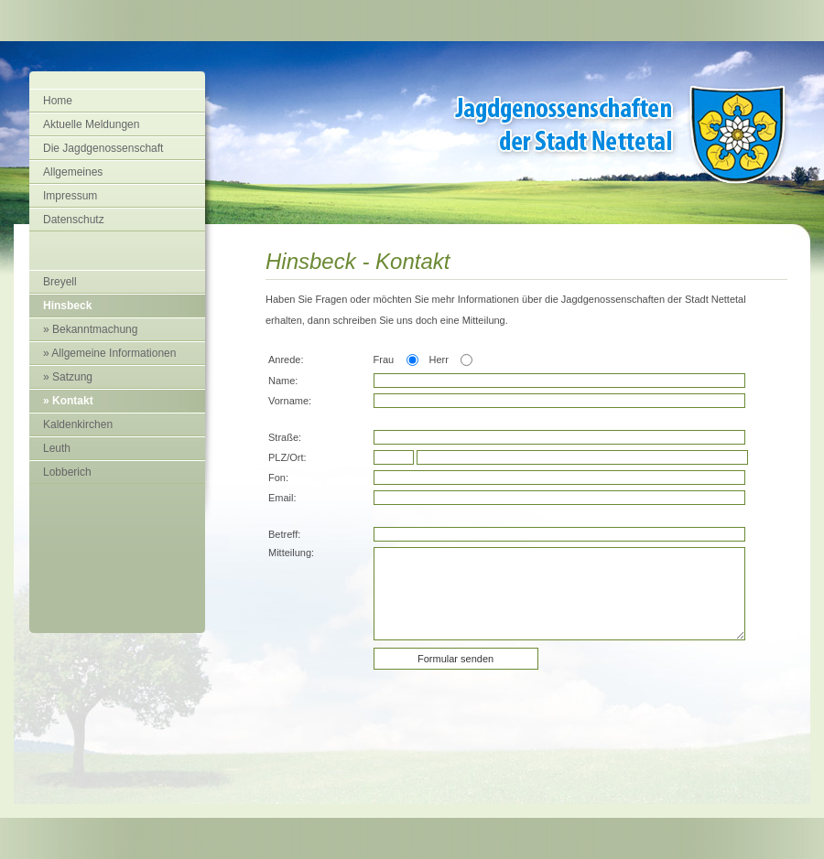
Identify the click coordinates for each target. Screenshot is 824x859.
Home (57, 100)
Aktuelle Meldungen (91, 124)
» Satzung (67, 376)
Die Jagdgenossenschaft (103, 148)
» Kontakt (68, 400)
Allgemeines (73, 172)
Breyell (60, 281)
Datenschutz (73, 219)
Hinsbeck (67, 305)
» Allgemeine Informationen (109, 353)
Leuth (56, 448)
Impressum (70, 195)
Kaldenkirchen (78, 424)
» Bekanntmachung (90, 329)
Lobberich (67, 472)
